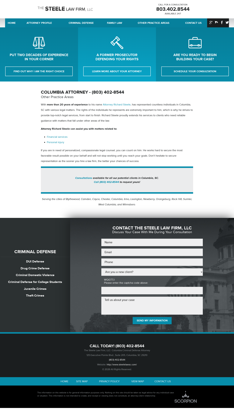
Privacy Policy (109, 385)
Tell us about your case (152, 308)
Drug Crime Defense (35, 270)
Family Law (114, 24)
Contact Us (193, 24)
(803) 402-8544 (130, 349)
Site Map (82, 385)
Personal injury (55, 144)
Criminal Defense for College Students (35, 284)
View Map (137, 385)
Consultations (83, 179)
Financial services (57, 138)
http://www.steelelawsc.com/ (122, 368)
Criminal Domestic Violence (35, 277)
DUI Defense (35, 263)
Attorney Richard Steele (117, 106)
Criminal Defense (81, 24)
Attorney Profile (39, 24)
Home (12, 24)
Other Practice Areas (153, 24)
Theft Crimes (35, 298)
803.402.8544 (172, 9)
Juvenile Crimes (35, 291)
